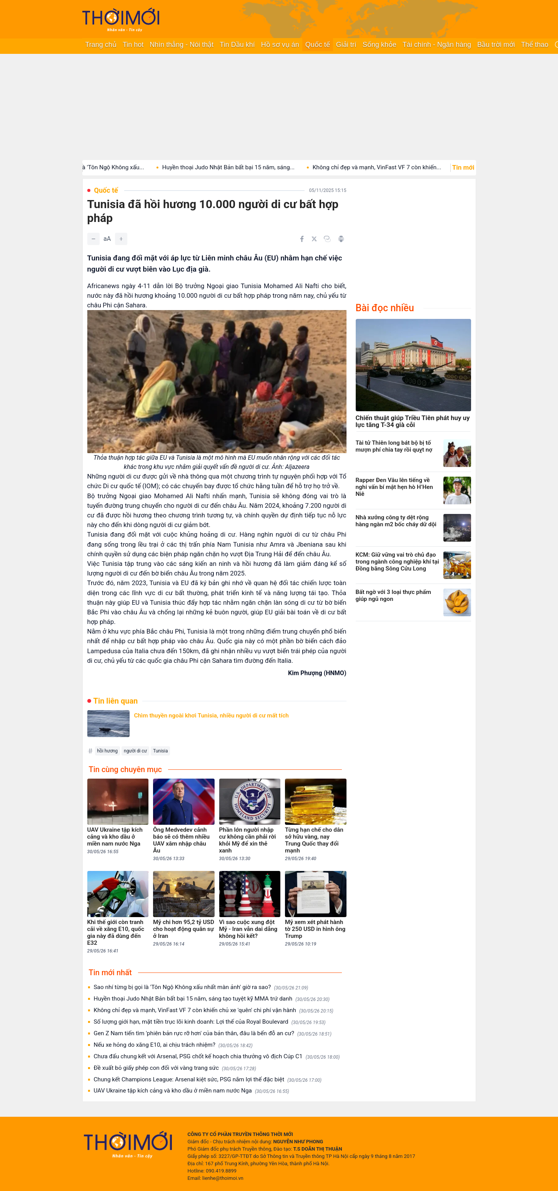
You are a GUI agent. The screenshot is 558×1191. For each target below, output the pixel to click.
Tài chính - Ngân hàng (437, 44)
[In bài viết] (341, 239)
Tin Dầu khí (237, 44)
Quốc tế (317, 44)
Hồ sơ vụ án (280, 44)
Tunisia (160, 751)
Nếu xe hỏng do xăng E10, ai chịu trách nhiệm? (173, 1045)
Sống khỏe (379, 44)
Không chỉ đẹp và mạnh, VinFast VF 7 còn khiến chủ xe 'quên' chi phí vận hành (213, 1010)
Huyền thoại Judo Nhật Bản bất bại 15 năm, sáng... (242, 167)
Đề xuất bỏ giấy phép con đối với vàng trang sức (175, 1068)
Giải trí (346, 44)
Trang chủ (101, 44)
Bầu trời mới (496, 44)
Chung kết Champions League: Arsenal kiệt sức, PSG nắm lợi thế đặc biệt (208, 1079)
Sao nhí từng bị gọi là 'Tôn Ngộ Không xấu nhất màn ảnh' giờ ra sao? (201, 987)
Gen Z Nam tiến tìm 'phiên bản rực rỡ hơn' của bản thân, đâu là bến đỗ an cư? (212, 1033)
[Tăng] (121, 239)
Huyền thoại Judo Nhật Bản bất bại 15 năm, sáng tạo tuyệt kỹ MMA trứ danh (212, 999)
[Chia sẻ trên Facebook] (301, 239)
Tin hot (133, 44)
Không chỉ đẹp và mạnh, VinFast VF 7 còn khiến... (390, 167)
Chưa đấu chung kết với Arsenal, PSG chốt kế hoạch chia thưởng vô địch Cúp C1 (217, 1056)
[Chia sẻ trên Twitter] (314, 239)
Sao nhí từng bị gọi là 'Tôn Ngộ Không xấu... (101, 167)
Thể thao (534, 44)
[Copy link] (327, 239)
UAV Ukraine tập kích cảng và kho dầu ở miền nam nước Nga (191, 1090)
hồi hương (107, 751)
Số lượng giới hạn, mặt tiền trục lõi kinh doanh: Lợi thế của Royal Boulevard (210, 1022)
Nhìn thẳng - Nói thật (181, 44)
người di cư (135, 751)
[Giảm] (93, 239)
